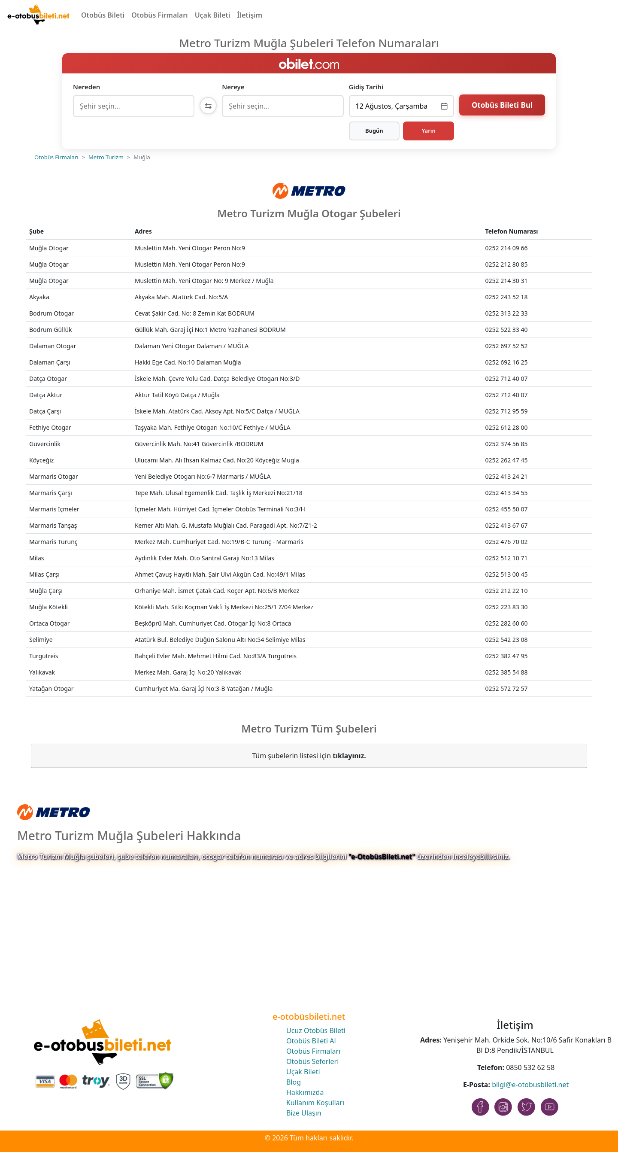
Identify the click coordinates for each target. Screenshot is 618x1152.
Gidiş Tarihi (366, 86)
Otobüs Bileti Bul (502, 105)
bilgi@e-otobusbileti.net (530, 1084)
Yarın (428, 130)
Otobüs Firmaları (159, 15)
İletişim (250, 15)
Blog (293, 1082)
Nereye (233, 86)
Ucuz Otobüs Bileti (315, 1030)
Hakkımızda (305, 1092)
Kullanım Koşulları (315, 1102)
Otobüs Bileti (102, 15)
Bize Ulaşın (303, 1113)
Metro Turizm (106, 157)
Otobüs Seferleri (312, 1061)
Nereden (86, 86)
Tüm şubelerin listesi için (309, 755)
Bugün (374, 130)
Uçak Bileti (212, 15)
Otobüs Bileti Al (311, 1041)
